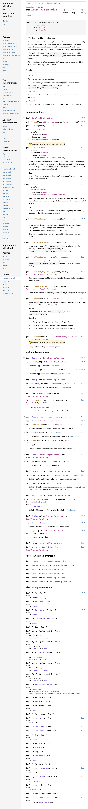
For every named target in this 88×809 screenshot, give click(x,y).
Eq (33, 543)
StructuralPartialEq (43, 547)
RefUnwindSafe (39, 565)
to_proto (33, 432)
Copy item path (28, 13)
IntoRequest (41, 731)
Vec (56, 424)
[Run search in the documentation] (56, 3)
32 (27, 221)
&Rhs (49, 483)
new (35, 122)
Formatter (54, 383)
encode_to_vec (36, 424)
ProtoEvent (55, 691)
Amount (42, 27)
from (31, 461)
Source (28, 16)
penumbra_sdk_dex (33, 7)
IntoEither (41, 726)
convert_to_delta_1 (43, 286)
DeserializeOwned (44, 798)
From (34, 454)
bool (76, 475)
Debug (34, 379)
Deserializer (39, 407)
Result (35, 158)
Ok (40, 502)
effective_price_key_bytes (47, 219)
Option (35, 139)
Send (34, 569)
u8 (74, 219)
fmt (31, 383)
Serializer (38, 506)
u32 (42, 25)
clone (32, 362)
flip (36, 126)
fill (36, 184)
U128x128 (69, 242)
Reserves (47, 134)
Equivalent (44, 652)
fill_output (39, 148)
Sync (34, 573)
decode (32, 440)
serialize (34, 499)
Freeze (35, 561)
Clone (34, 358)
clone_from (34, 370)
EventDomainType (43, 684)
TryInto (43, 776)
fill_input (39, 129)
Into (41, 718)
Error (48, 403)
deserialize (35, 400)
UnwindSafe (37, 581)
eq (30, 475)
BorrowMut (40, 610)
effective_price (41, 257)
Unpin (34, 577)
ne (30, 483)
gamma (36, 298)
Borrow (38, 601)
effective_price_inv (44, 242)
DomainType (37, 417)
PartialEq (37, 471)
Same (37, 747)
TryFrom (36, 516)
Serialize (37, 495)
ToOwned (39, 755)
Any (37, 593)
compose (37, 337)
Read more (54, 365)
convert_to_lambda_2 (44, 272)
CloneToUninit (42, 618)
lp (42, 7)
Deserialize (43, 393)
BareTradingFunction (43, 118)
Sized (43, 598)
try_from (33, 531)
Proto (34, 421)
